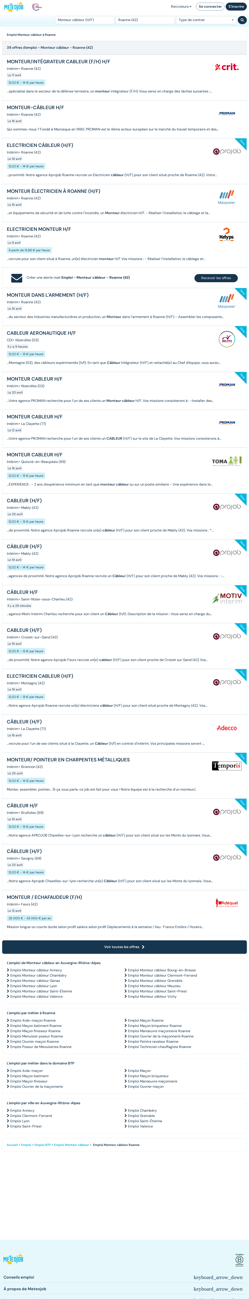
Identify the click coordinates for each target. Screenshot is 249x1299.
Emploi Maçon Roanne (146, 1020)
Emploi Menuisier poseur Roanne (36, 1036)
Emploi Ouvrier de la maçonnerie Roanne (161, 1036)
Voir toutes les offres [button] (124, 947)
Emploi (26, 1145)
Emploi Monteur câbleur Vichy (152, 996)
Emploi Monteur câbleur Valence (36, 996)
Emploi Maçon (139, 1070)
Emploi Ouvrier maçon (146, 1086)
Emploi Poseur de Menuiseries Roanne (40, 1046)
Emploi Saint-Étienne (145, 1121)
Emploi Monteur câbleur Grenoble (155, 980)
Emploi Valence (140, 1126)
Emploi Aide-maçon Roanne (33, 1020)
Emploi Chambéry (142, 1110)
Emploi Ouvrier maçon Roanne (34, 1041)
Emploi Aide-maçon (26, 1070)
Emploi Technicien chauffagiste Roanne (159, 1046)
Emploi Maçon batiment (29, 1076)
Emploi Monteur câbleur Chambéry (38, 975)
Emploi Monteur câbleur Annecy (36, 970)
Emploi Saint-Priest (26, 1126)
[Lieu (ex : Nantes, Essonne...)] (145, 20)
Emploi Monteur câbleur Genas (35, 980)
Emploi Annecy (22, 1110)
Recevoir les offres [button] (216, 278)
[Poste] (84, 20)
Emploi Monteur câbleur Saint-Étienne (41, 991)
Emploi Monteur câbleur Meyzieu (154, 986)
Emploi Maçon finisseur (29, 1081)
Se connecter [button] (210, 6)
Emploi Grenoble (141, 1115)
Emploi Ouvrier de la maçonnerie (36, 1086)
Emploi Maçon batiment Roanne (36, 1025)
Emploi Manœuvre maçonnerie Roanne (159, 1031)
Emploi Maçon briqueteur (148, 1076)
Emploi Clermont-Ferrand (31, 1115)
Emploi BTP (43, 1145)
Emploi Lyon (19, 1121)
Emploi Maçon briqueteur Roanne (155, 1025)
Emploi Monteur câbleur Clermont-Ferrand (162, 975)
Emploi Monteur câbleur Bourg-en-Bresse (162, 970)
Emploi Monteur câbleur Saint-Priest (157, 991)
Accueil (12, 1145)
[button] (13, 1260)
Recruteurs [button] (181, 6)
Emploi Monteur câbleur (71, 1145)
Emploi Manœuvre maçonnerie (152, 1081)
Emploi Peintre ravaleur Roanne (153, 1041)
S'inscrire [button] (236, 6)
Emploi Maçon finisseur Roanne (35, 1031)
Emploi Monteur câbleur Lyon (33, 986)
